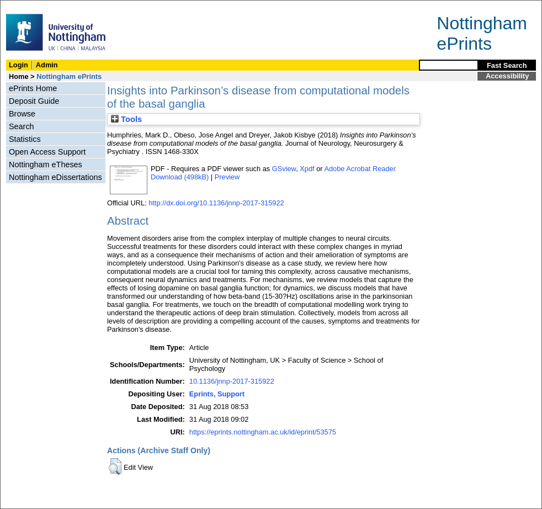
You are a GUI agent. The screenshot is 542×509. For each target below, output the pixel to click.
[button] (115, 466)
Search (21, 126)
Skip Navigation (25, 6)
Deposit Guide (34, 101)
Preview (227, 177)
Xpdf (307, 169)
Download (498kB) (180, 177)
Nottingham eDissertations (55, 177)
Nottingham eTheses (45, 164)
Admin (47, 65)
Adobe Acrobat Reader (359, 169)
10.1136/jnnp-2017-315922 (231, 381)
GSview (284, 169)
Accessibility (507, 76)
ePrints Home (33, 88)
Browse (22, 113)
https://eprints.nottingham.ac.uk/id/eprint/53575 (262, 432)
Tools (126, 119)
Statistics (25, 139)
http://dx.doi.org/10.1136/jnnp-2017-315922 (216, 203)
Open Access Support (47, 151)
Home (19, 76)
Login (18, 65)
